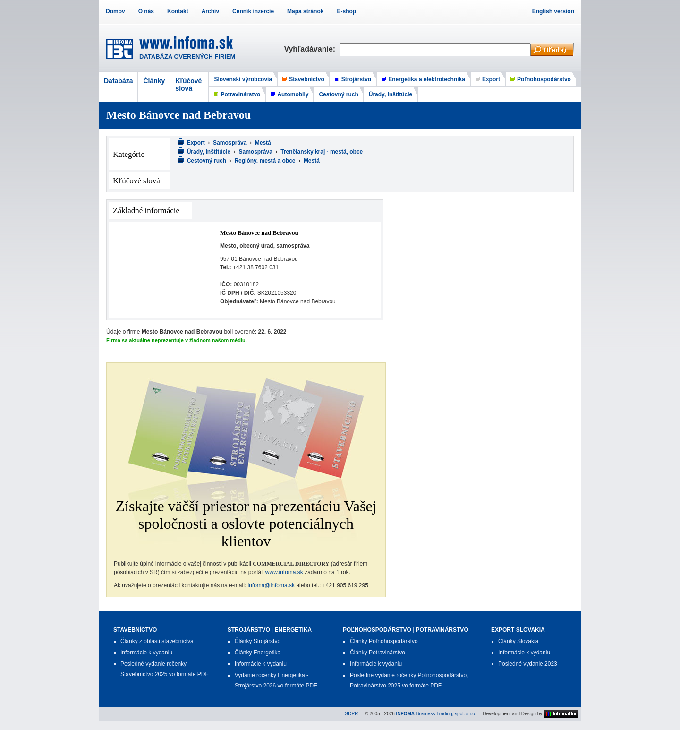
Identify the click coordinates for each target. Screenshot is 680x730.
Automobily (292, 94)
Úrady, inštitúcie (390, 94)
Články (154, 81)
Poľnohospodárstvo (544, 79)
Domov (115, 11)
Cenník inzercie (253, 11)
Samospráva (229, 142)
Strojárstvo (356, 79)
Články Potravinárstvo (377, 652)
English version (553, 11)
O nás (146, 11)
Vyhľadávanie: (312, 49)
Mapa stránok (305, 11)
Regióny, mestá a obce (264, 160)
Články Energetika (257, 652)
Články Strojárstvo (257, 641)
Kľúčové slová (188, 84)
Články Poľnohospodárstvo (384, 641)
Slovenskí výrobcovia (243, 79)
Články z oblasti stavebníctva (157, 641)
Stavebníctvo (306, 79)
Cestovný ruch (338, 94)
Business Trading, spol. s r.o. (436, 713)
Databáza (118, 81)
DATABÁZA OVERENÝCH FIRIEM (187, 56)
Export (491, 79)
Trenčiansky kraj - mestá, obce (321, 151)
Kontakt (177, 11)
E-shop (346, 11)
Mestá (263, 142)
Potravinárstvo (240, 94)
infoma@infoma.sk (271, 585)
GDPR (351, 713)
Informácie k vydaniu (146, 652)
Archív (210, 11)
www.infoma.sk (284, 572)
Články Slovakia (518, 641)
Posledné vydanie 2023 (527, 664)
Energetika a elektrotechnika (426, 79)
